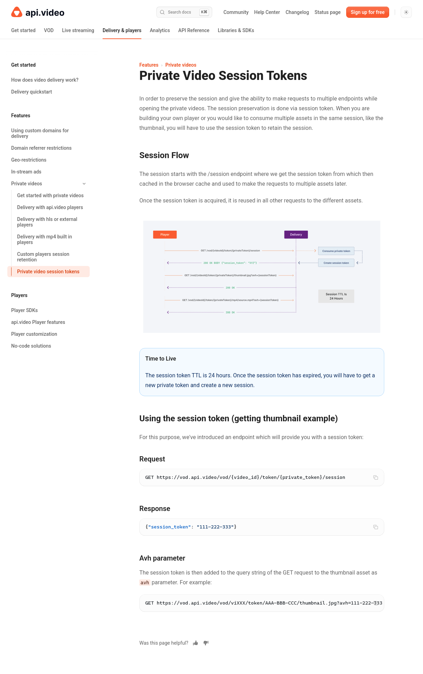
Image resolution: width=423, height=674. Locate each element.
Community (235, 12)
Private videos (180, 65)
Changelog (297, 12)
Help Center (267, 12)
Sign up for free (368, 12)
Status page (327, 12)
